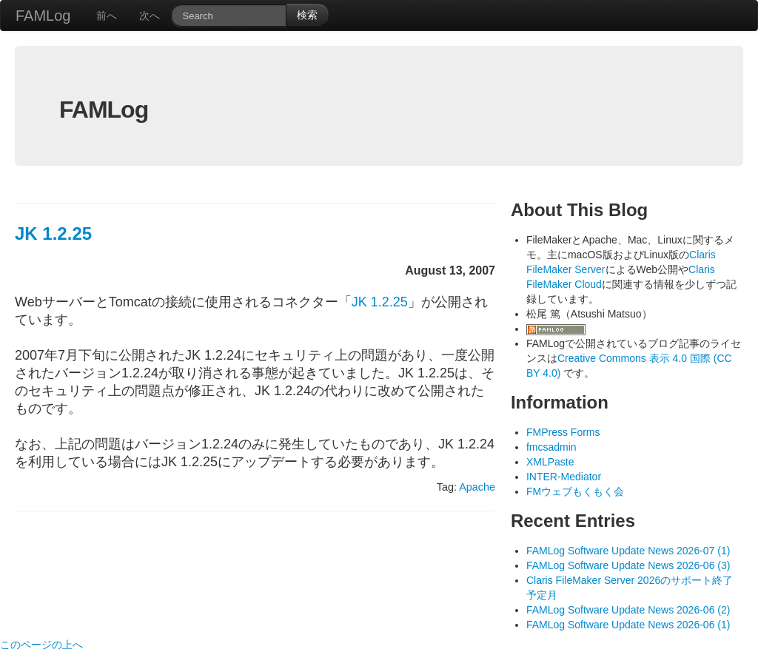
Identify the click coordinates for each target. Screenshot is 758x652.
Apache (477, 487)
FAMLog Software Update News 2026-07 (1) (628, 551)
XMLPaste (550, 462)
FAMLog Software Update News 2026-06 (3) (628, 565)
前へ (106, 15)
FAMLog (43, 15)
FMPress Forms (563, 432)
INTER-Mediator (563, 477)
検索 (307, 15)
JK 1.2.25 (53, 233)
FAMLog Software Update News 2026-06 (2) (628, 610)
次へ (149, 15)
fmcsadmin (551, 447)
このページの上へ (41, 645)
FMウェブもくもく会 (575, 491)
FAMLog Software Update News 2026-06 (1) (628, 625)
